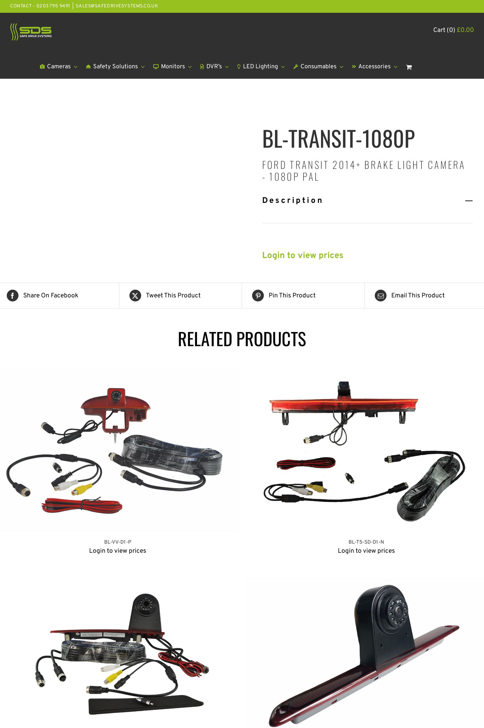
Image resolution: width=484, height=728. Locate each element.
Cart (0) (453, 30)
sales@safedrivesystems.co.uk (117, 6)
